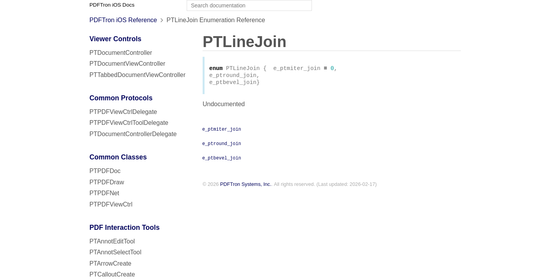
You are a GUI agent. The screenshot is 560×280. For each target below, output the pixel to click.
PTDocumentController (120, 52)
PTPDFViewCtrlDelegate (123, 111)
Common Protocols (120, 98)
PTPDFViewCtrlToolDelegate (128, 122)
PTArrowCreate (110, 263)
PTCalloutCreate (112, 274)
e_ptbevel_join (221, 160)
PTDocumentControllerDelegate (133, 134)
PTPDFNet (104, 193)
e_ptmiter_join (221, 131)
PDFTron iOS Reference (123, 20)
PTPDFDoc (105, 171)
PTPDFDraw (106, 182)
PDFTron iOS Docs (112, 5)
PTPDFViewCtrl (111, 204)
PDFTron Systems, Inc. (245, 186)
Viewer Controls (115, 39)
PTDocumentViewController (127, 63)
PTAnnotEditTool (112, 241)
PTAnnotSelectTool (115, 252)
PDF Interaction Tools (124, 227)
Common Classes (118, 157)
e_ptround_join (221, 145)
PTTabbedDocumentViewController (137, 75)
